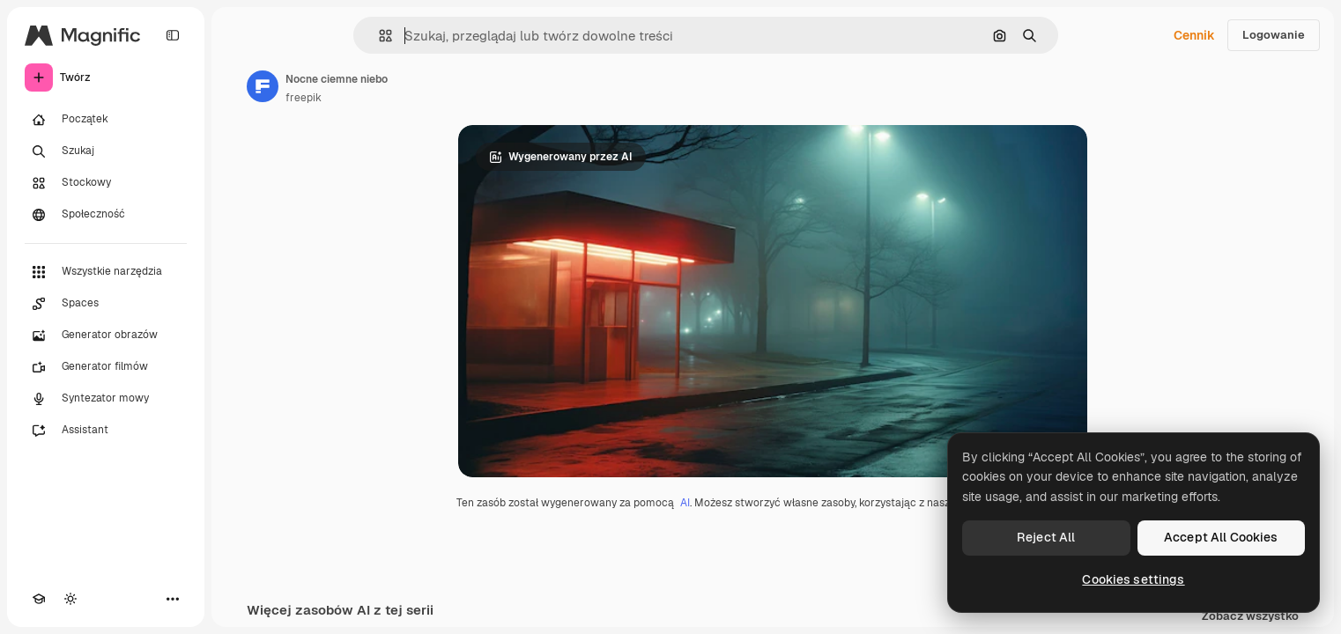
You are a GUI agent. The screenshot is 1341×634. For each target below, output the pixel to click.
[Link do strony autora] (262, 86)
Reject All (1046, 537)
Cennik (1194, 35)
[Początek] (106, 120)
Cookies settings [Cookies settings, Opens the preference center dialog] (1133, 579)
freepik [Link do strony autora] (303, 98)
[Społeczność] (106, 215)
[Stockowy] (106, 183)
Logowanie (1273, 34)
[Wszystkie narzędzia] (106, 272)
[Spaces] (106, 304)
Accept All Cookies (1221, 537)
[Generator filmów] (106, 367)
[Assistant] (106, 431)
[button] (378, 35)
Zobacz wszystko (1250, 616)
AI (685, 503)
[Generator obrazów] (106, 335)
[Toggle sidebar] (173, 35)
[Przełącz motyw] (70, 599)
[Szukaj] (106, 151)
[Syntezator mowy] (106, 399)
